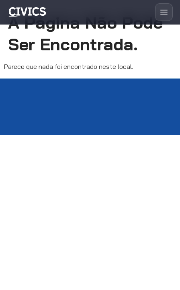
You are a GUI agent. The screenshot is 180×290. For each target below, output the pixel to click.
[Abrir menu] (164, 12)
